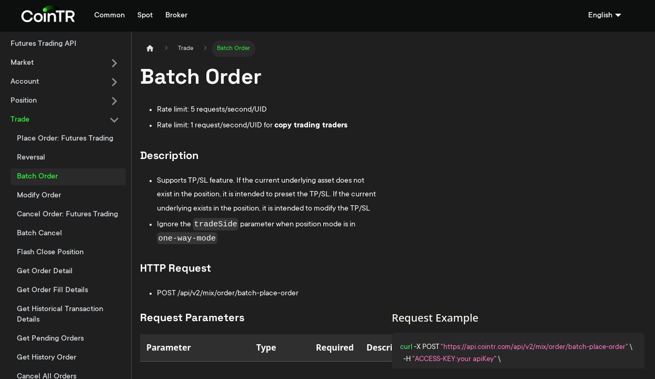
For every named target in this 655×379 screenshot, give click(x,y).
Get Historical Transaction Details (60, 314)
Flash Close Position (50, 252)
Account (25, 82)
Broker (176, 16)
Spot (145, 16)
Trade (20, 120)
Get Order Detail (45, 271)
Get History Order (46, 358)
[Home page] (150, 49)
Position (24, 101)
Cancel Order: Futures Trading (67, 215)
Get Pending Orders (50, 339)
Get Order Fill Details (52, 290)
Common (109, 16)
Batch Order (37, 177)
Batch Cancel (39, 234)
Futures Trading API (43, 44)
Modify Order (39, 196)
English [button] (600, 16)
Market (22, 63)
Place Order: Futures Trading (65, 139)
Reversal (31, 158)
